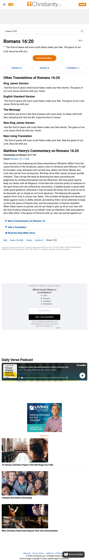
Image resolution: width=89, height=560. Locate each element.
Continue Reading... (44, 58)
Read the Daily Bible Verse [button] (20, 233)
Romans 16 (44, 68)
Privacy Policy (38, 553)
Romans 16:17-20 (19, 159)
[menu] (4, 4)
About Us (27, 553)
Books (16, 240)
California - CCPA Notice (56, 553)
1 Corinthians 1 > (73, 68)
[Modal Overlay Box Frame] (44, 306)
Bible (5, 240)
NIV (81, 40)
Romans (29, 240)
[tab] (44, 221)
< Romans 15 (16, 68)
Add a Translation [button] (15, 227)
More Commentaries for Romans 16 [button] (25, 221)
